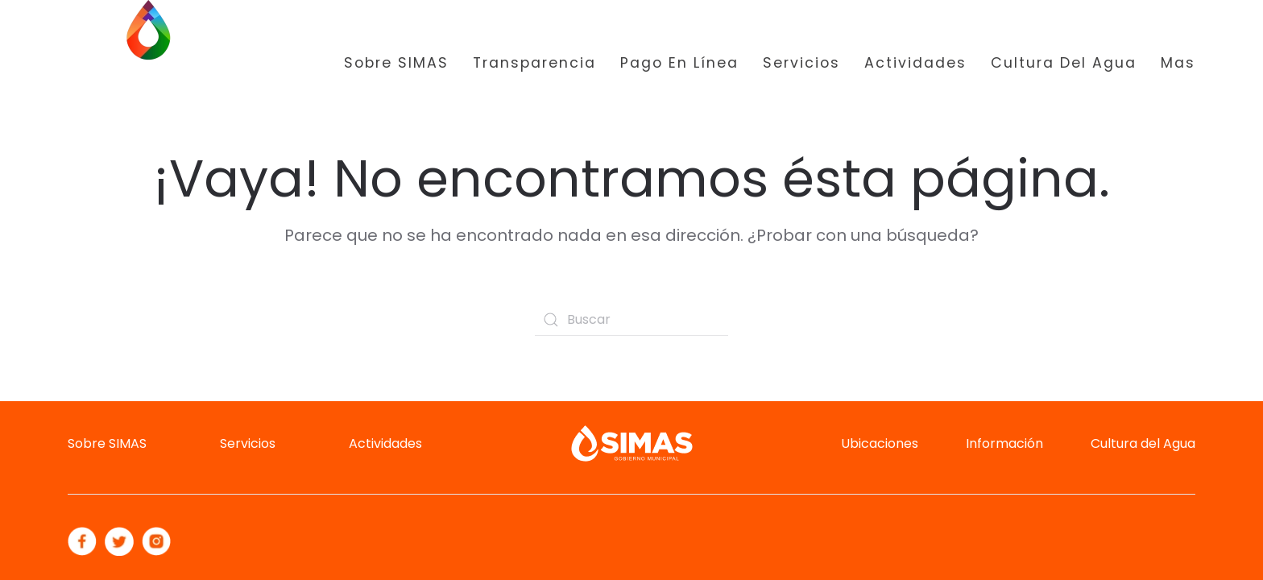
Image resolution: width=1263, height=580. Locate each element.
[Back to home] (148, 63)
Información (1004, 443)
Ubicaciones (879, 443)
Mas (1178, 62)
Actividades (915, 62)
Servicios (801, 62)
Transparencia (534, 62)
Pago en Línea (679, 62)
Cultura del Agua (1064, 62)
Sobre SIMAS (396, 62)
